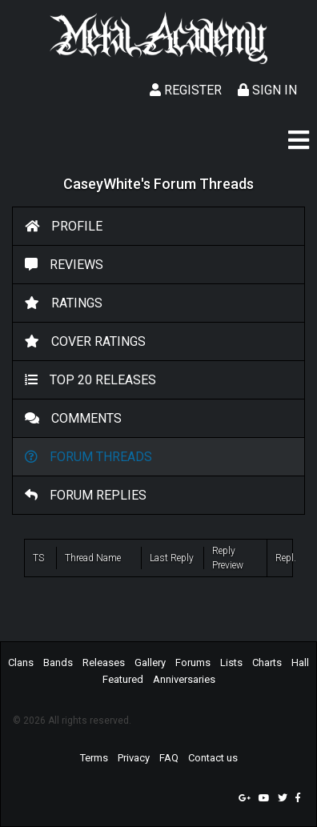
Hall (300, 662)
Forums (193, 662)
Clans (21, 662)
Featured (122, 679)
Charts (267, 662)
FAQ (169, 758)
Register (186, 90)
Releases (103, 662)
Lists (231, 662)
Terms (94, 758)
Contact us (213, 758)
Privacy (134, 758)
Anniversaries (184, 679)
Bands (58, 662)
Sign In (267, 90)
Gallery (150, 662)
